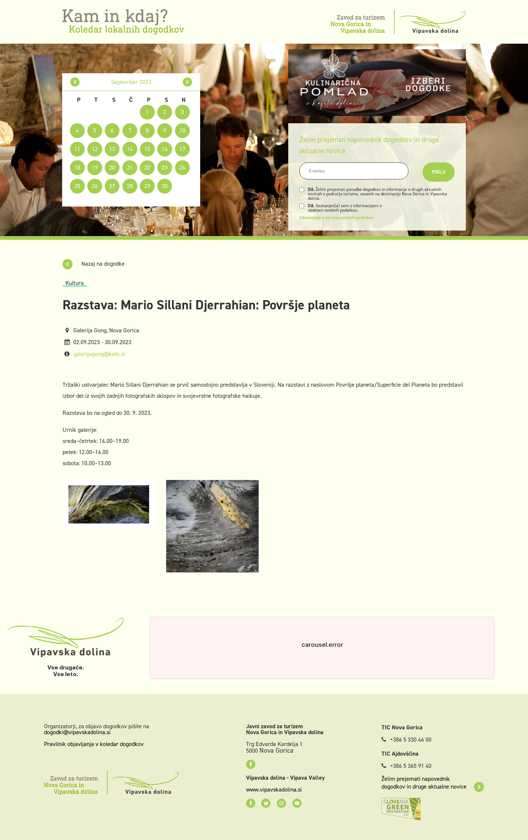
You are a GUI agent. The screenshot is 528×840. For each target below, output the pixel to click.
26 (95, 186)
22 (147, 167)
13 (112, 149)
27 (112, 186)
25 (77, 186)
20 (112, 167)
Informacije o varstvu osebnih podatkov (336, 218)
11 (77, 149)
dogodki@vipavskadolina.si (77, 732)
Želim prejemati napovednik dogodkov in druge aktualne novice (432, 782)
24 (182, 167)
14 (130, 149)
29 (147, 186)
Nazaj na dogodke (94, 264)
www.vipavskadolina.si (274, 790)
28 (130, 186)
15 (147, 149)
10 (182, 130)
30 (165, 186)
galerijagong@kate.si (99, 354)
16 (165, 149)
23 (165, 167)
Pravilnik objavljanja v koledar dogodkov (94, 744)
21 (130, 167)
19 (95, 167)
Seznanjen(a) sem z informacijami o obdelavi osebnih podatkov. (345, 208)
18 (77, 167)
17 (182, 149)
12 (95, 149)
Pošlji (438, 172)
